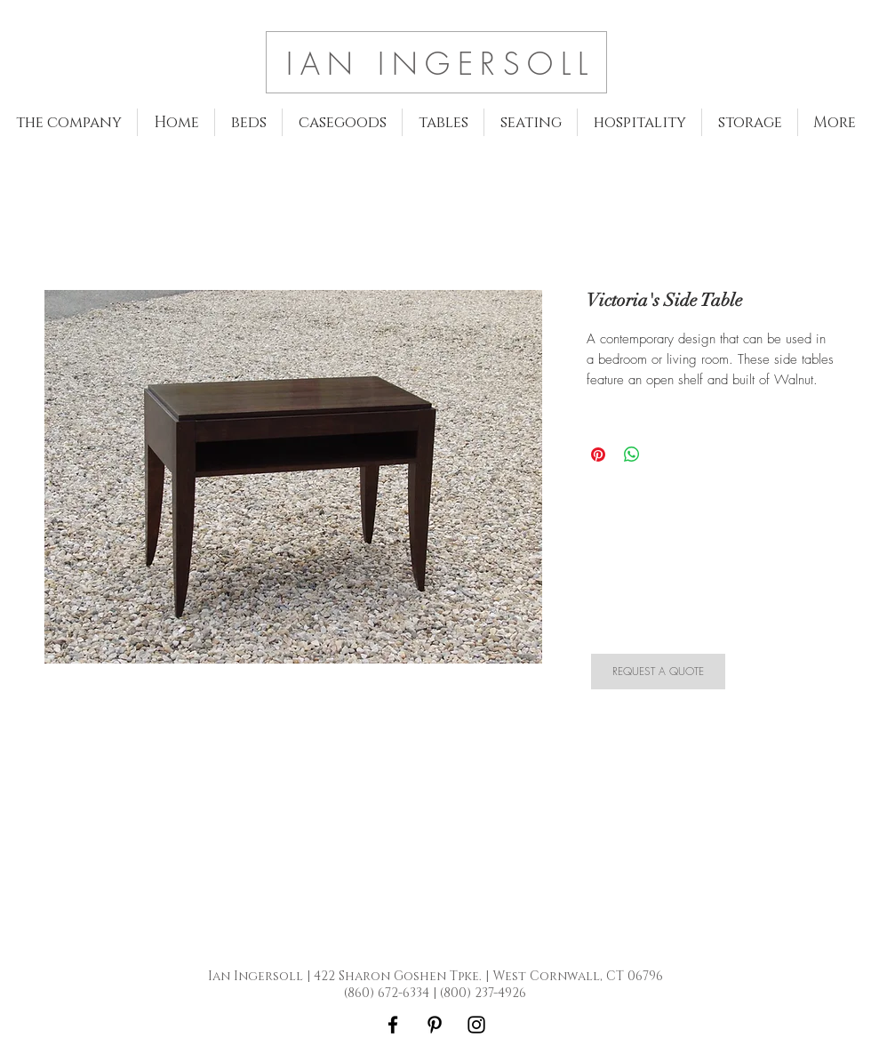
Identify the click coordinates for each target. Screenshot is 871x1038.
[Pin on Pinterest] (598, 454)
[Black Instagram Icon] (476, 1024)
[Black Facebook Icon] (392, 1024)
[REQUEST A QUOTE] (658, 671)
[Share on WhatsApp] (632, 454)
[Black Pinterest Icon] (434, 1024)
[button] (248, 122)
